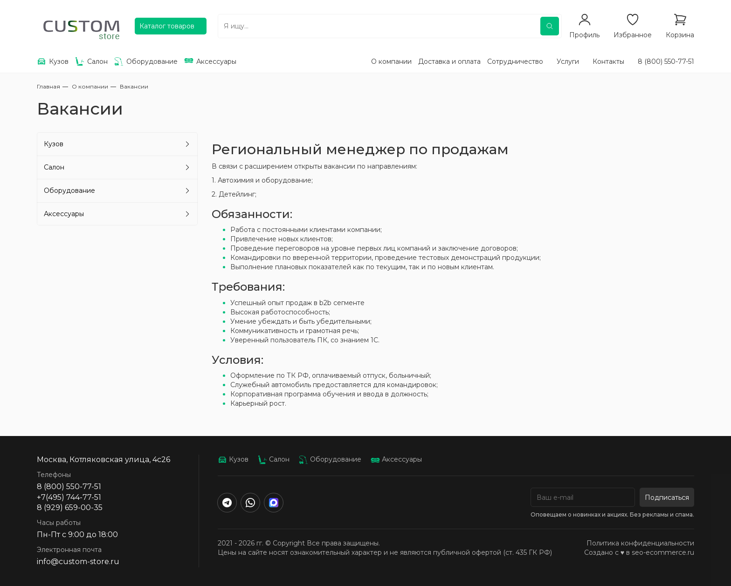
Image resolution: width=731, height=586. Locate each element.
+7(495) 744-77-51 (69, 497)
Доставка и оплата (449, 61)
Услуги (568, 61)
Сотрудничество (515, 61)
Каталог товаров (166, 26)
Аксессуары (64, 214)
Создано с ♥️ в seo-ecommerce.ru (639, 552)
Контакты (608, 61)
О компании (391, 61)
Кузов (53, 144)
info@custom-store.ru (78, 561)
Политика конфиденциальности (640, 543)
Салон (54, 167)
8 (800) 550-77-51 (666, 61)
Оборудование (69, 190)
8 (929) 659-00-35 (70, 507)
